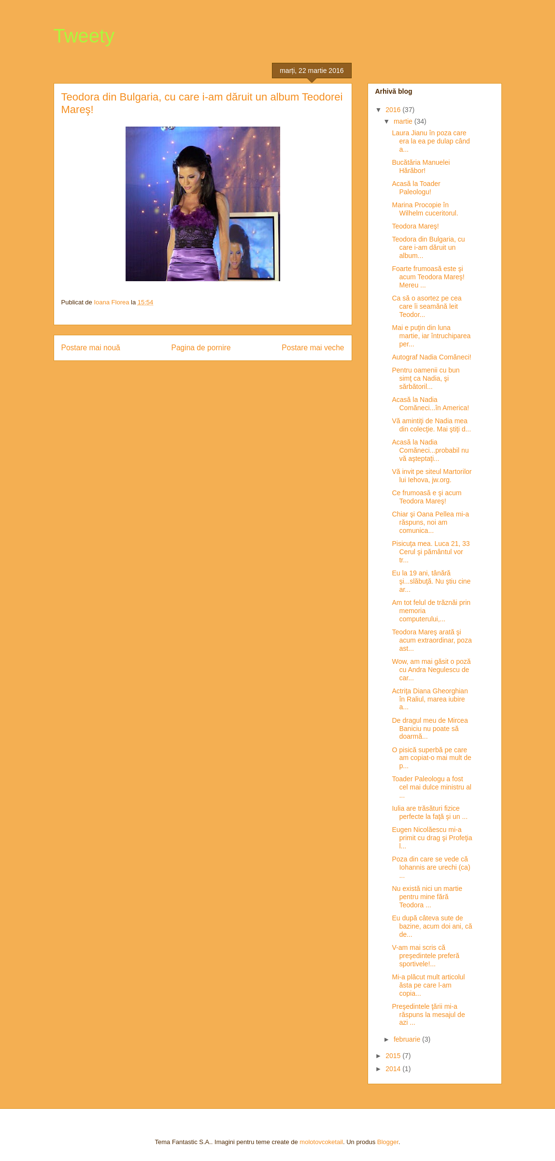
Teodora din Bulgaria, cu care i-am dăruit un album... (428, 247)
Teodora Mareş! (415, 226)
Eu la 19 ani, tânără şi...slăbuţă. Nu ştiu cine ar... (431, 581)
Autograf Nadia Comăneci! (431, 357)
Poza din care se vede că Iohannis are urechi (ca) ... (431, 867)
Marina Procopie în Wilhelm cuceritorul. (425, 209)
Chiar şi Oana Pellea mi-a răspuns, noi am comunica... (430, 522)
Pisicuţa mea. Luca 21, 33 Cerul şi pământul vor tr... (431, 552)
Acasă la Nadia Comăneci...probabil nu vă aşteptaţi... (430, 450)
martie (404, 121)
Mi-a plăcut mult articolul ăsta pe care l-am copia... (428, 985)
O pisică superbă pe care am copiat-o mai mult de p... (431, 758)
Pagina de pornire (200, 348)
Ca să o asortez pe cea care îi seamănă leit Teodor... (426, 306)
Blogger (387, 1142)
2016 (393, 110)
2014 (393, 1069)
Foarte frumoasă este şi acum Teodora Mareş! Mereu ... (428, 277)
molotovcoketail (321, 1142)
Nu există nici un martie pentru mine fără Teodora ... (427, 897)
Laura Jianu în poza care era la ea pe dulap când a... (431, 141)
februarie (408, 1039)
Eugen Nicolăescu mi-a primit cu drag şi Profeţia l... (432, 838)
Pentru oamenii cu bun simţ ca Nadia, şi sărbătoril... (425, 378)
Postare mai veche (313, 348)
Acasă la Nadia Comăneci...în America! (430, 404)
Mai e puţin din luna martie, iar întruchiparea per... (431, 336)
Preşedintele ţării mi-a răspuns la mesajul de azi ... (428, 1015)
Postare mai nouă (90, 348)
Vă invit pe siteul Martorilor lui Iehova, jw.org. (431, 476)
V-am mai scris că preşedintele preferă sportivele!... (425, 956)
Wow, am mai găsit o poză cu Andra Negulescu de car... (431, 670)
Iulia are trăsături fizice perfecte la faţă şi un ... (430, 812)
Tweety (84, 35)
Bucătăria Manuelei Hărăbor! (421, 166)
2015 (393, 1056)
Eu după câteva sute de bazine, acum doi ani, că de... (432, 926)
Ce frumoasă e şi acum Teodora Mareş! (426, 497)
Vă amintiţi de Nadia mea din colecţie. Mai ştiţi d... (431, 425)
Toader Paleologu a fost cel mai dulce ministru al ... (431, 787)
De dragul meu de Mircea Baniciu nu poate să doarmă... (430, 729)
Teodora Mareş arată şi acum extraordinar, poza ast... (431, 640)
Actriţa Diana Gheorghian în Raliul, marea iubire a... (430, 699)
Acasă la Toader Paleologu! (416, 188)
